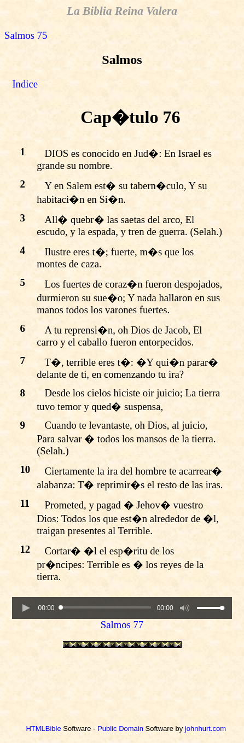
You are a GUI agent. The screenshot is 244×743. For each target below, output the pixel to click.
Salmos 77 (122, 624)
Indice (25, 84)
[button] (26, 608)
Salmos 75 (25, 35)
